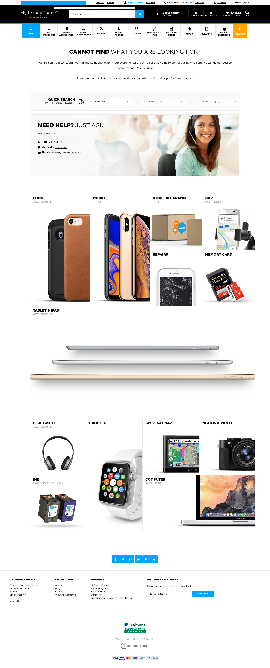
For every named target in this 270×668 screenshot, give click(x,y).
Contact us (199, 3)
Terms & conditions (20, 588)
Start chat (61, 147)
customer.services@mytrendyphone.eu (112, 598)
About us (100, 3)
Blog (58, 588)
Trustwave (220, 3)
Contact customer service (23, 585)
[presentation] (106, 14)
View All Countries (65, 595)
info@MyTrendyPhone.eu (66, 152)
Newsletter (15, 601)
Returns (110, 3)
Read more (150, 3)
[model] (164, 101)
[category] (218, 101)
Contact (59, 591)
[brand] (110, 101)
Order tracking (17, 595)
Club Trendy (16, 598)
